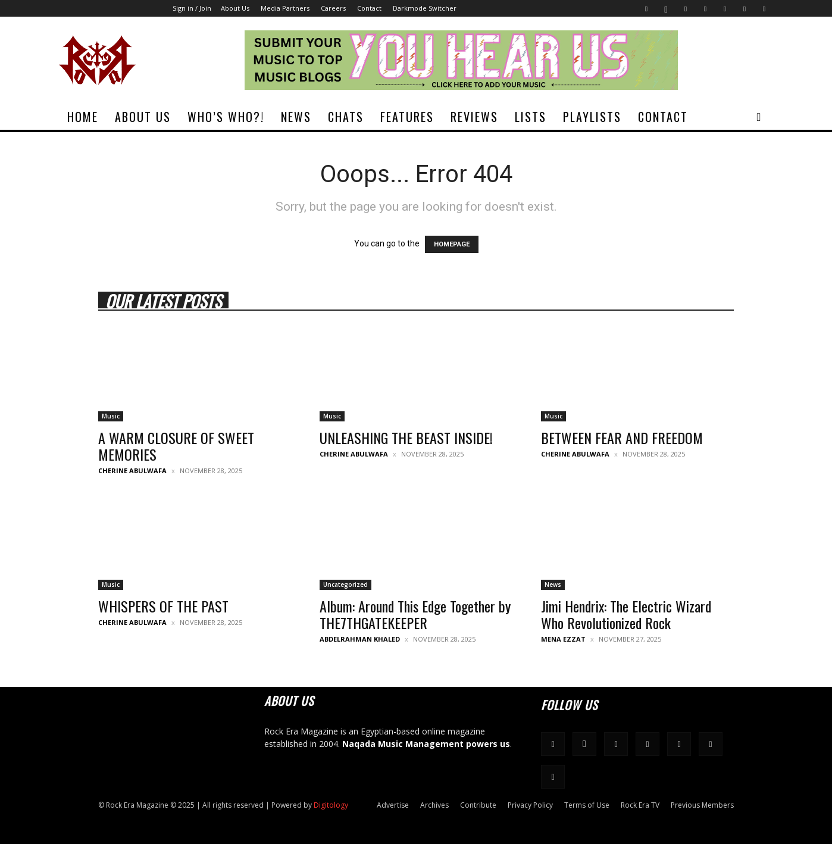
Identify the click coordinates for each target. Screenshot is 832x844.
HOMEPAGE (452, 244)
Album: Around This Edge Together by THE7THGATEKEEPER (415, 614)
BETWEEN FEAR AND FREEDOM (622, 437)
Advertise (393, 805)
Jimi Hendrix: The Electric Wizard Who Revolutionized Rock (626, 614)
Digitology (331, 805)
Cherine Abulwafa (132, 470)
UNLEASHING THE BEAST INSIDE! (406, 437)
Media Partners (285, 8)
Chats (346, 117)
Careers (333, 8)
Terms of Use (586, 805)
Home (82, 117)
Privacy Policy (530, 805)
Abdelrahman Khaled (360, 638)
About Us (235, 8)
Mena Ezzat (563, 638)
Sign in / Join (192, 8)
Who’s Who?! (225, 117)
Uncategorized (345, 584)
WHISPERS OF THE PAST (163, 606)
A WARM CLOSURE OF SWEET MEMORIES (176, 446)
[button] (759, 117)
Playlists (592, 117)
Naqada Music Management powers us (426, 743)
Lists (530, 117)
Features (407, 117)
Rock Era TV (640, 805)
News (296, 117)
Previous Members (702, 805)
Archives (434, 805)
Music (111, 416)
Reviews (474, 117)
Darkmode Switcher (424, 8)
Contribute (478, 805)
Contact (369, 8)
